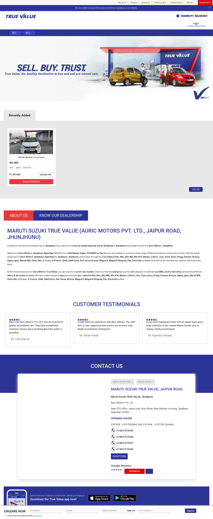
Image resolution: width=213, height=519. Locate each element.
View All (196, 189)
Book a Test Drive (31, 181)
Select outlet (145, 382)
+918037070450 (122, 430)
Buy (14, 33)
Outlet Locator (160, 2)
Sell (28, 33)
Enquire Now (205, 2)
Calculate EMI (45, 175)
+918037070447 (122, 443)
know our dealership (60, 215)
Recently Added (19, 115)
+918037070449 (122, 449)
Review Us (134, 471)
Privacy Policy (176, 2)
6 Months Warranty (25, 157)
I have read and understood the (23, 516)
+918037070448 (122, 436)
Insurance (145, 2)
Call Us (189, 2)
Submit (190, 511)
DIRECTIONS (119, 456)
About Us (122, 2)
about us (19, 215)
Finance (133, 2)
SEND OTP (131, 511)
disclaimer (37, 516)
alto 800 (13, 162)
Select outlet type (122, 382)
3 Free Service (39, 157)
